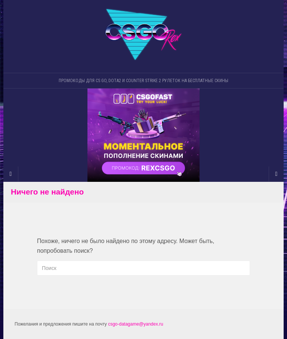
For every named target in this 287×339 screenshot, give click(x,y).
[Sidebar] (10, 174)
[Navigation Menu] (276, 174)
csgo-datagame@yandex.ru (135, 324)
